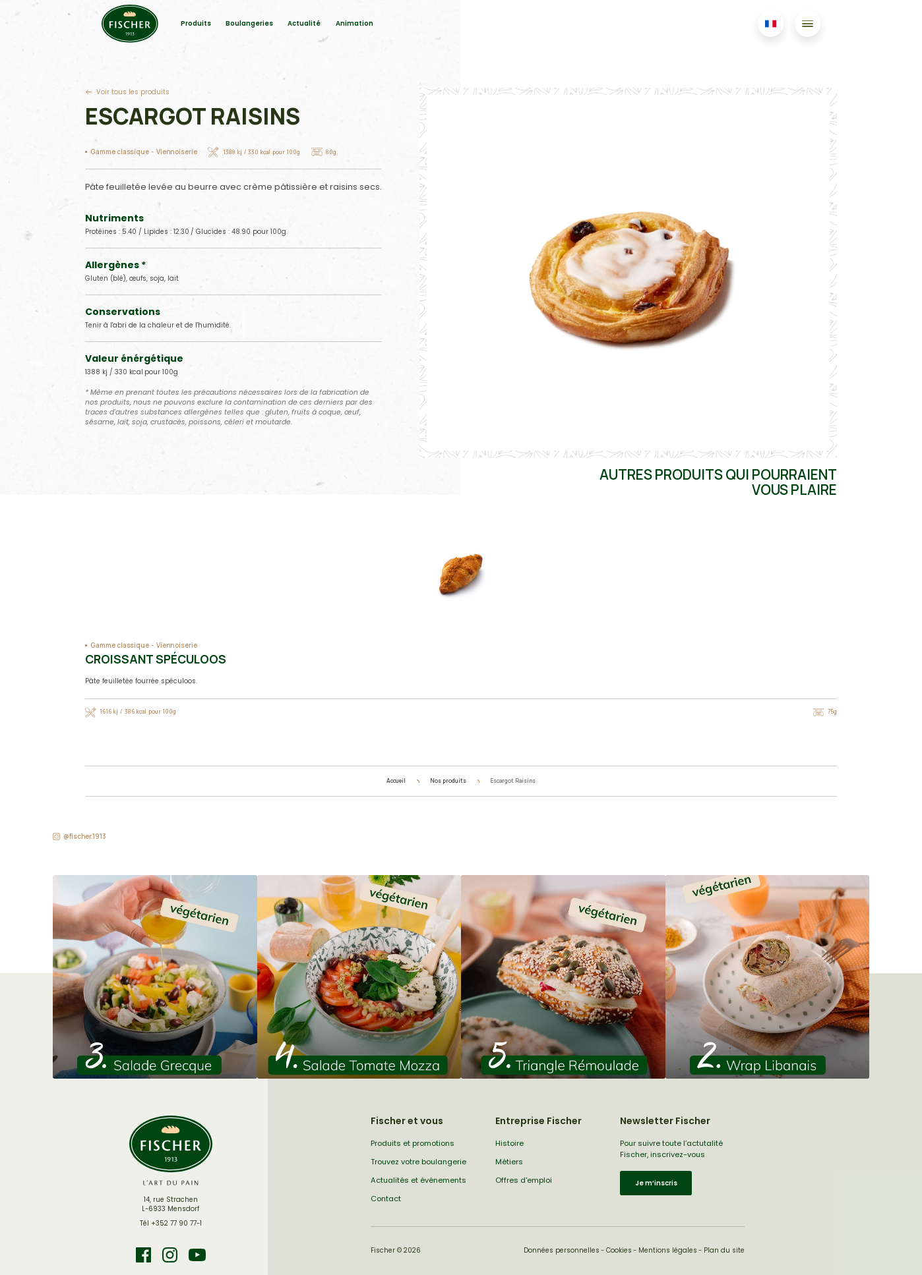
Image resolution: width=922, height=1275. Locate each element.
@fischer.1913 (84, 836)
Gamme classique (119, 152)
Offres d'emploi (523, 1180)
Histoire (509, 1143)
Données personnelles (561, 1250)
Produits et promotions (412, 1143)
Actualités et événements (418, 1180)
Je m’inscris (656, 1183)
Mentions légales (667, 1250)
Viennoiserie (176, 152)
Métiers (509, 1161)
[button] (155, 977)
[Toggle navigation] (807, 23)
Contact (386, 1198)
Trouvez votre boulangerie (418, 1161)
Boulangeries (249, 23)
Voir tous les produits (132, 92)
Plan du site (724, 1250)
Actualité (304, 23)
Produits (196, 23)
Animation (354, 23)
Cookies (619, 1250)
